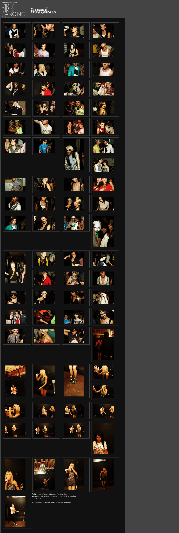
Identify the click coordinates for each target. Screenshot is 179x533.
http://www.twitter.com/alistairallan (53, 494)
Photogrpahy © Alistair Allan (43, 502)
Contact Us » (37, 498)
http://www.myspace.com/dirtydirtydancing (58, 496)
